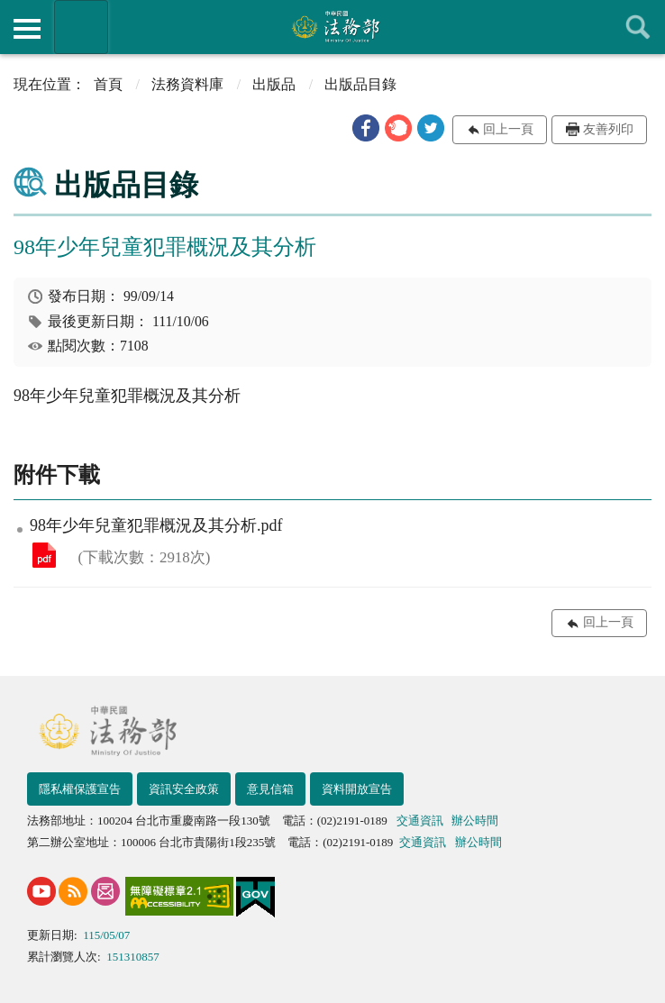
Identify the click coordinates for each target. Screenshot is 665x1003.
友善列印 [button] (608, 129)
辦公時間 (474, 820)
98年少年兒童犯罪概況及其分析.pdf (44, 555)
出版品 (274, 84)
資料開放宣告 (357, 789)
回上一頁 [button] (508, 129)
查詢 (638, 27)
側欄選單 (27, 29)
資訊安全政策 (184, 789)
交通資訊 (419, 820)
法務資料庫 (187, 84)
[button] (365, 127)
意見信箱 (270, 789)
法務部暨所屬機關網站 (81, 27)
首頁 (108, 84)
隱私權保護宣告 (80, 789)
